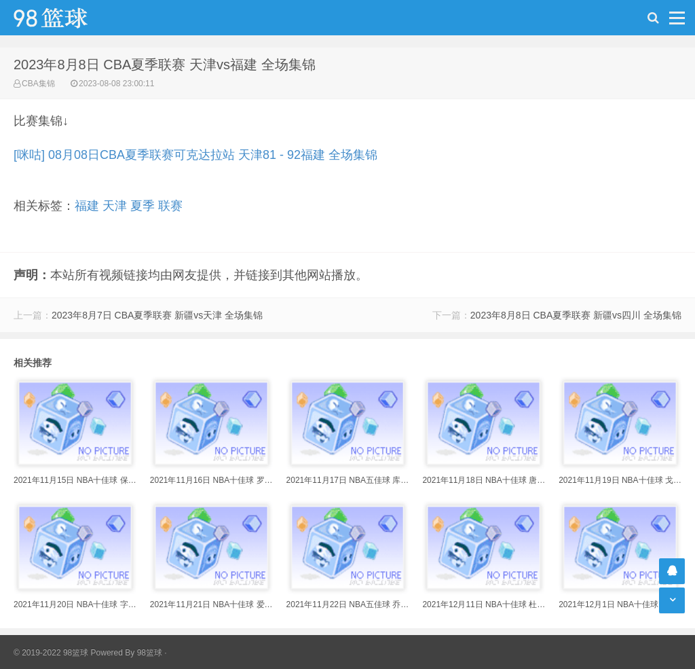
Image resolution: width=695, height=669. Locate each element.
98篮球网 (68, 17)
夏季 (142, 206)
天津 (114, 206)
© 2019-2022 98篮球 (51, 652)
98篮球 (149, 652)
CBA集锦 (38, 83)
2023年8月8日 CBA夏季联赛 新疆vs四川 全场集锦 (575, 315)
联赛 (170, 206)
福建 (87, 206)
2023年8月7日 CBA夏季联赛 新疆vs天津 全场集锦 (157, 315)
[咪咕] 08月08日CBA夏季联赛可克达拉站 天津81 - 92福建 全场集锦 (195, 155)
